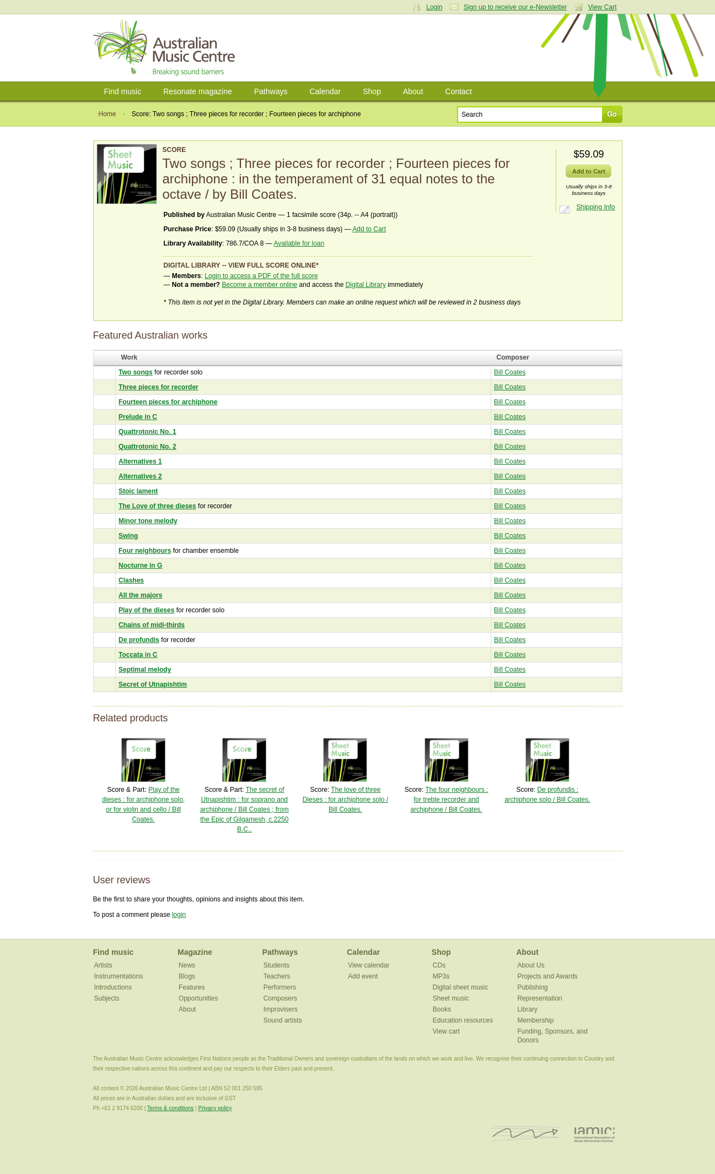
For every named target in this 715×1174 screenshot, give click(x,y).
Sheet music (451, 998)
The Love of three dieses (157, 506)
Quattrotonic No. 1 (147, 432)
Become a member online (260, 285)
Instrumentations (118, 976)
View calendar (368, 965)
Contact (458, 91)
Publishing (532, 987)
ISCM (525, 1134)
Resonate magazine (197, 91)
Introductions (113, 987)
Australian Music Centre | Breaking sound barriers (166, 48)
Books (442, 1009)
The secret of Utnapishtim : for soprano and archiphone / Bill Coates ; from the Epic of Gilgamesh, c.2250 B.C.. (244, 809)
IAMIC (594, 1134)
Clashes (131, 580)
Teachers (277, 976)
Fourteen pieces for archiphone (168, 402)
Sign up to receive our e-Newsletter (515, 7)
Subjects (107, 998)
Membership (535, 1020)
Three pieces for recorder (158, 387)
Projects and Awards (547, 976)
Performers (280, 987)
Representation (539, 998)
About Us (530, 965)
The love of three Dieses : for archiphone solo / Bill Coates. (345, 799)
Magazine (195, 952)
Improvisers (281, 1009)
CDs (439, 965)
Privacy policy (215, 1108)
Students (276, 965)
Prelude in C (138, 417)
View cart (446, 1031)
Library (527, 1009)
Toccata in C (138, 655)
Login (434, 7)
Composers (280, 998)
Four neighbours (145, 551)
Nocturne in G (140, 565)
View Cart (602, 7)
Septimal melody (145, 669)
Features (192, 987)
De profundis (139, 640)
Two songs (136, 372)
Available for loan (298, 243)
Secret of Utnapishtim (153, 684)
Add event (363, 976)
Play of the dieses (146, 610)
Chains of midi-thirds (152, 625)
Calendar (325, 91)
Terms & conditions (170, 1108)
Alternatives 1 (140, 461)
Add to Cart (369, 229)
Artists (103, 965)
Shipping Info (595, 207)
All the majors (140, 595)
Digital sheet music (460, 987)
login (179, 914)
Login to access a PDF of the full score (261, 276)
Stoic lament (138, 491)
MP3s (441, 976)
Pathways (271, 91)
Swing (128, 536)
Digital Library (366, 285)
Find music (123, 91)
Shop (372, 91)
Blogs (187, 976)
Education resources (463, 1020)
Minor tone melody (148, 521)
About (413, 91)
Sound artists (283, 1020)
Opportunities (198, 998)
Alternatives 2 (140, 476)
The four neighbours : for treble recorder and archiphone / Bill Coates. (449, 799)
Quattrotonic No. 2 (147, 446)
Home (107, 114)
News (187, 965)
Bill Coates (509, 372)
